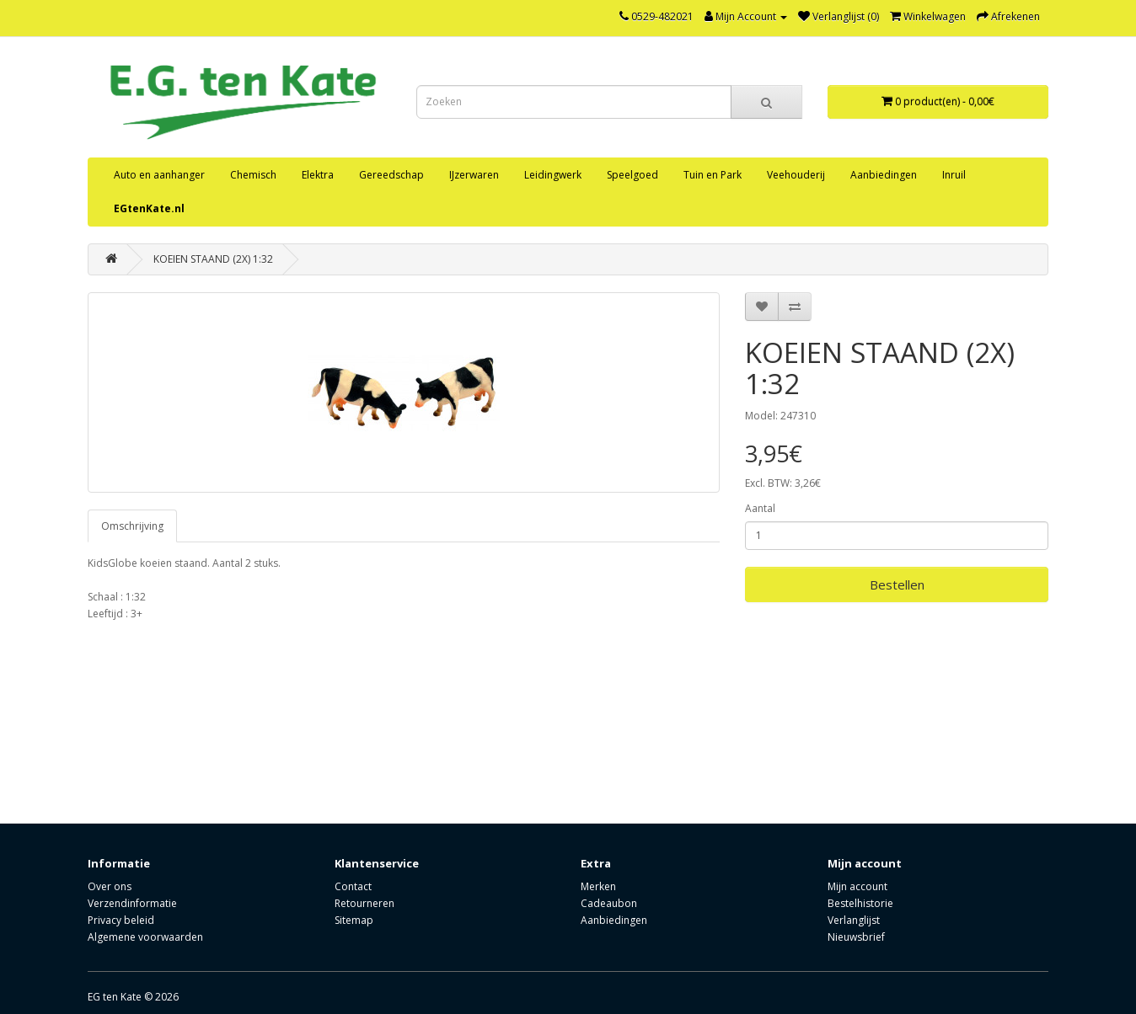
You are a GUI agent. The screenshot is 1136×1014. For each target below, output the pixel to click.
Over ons (109, 886)
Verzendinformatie (132, 903)
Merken (598, 886)
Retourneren (364, 903)
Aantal (760, 508)
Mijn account (857, 886)
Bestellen (897, 584)
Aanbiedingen (883, 175)
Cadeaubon (609, 903)
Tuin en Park (712, 175)
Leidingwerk (552, 175)
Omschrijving (132, 526)
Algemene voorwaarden (145, 937)
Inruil (954, 175)
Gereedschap (391, 175)
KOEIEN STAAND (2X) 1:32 (213, 259)
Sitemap (354, 920)
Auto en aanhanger (159, 175)
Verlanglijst (854, 920)
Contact (353, 886)
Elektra (318, 175)
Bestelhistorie (860, 903)
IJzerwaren (474, 175)
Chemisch (253, 175)
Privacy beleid (121, 920)
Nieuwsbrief (856, 937)
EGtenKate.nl (149, 208)
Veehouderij (796, 175)
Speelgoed (632, 175)
